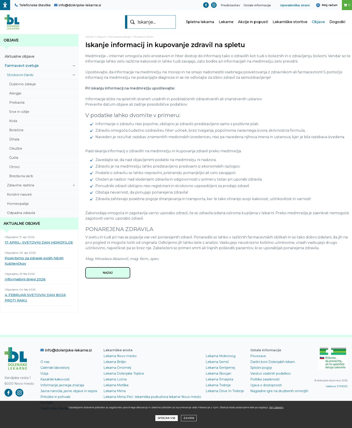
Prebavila (42, 109)
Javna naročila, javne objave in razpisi (68, 397)
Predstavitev (230, 5)
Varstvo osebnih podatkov (270, 380)
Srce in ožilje (42, 118)
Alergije (42, 100)
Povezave (258, 362)
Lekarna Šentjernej (220, 374)
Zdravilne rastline (41, 192)
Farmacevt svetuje (40, 72)
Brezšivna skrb (42, 183)
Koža (42, 127)
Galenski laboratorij (54, 374)
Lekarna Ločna (115, 386)
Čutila (42, 164)
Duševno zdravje (42, 91)
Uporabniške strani (295, 5)
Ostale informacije (257, 5)
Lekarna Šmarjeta (219, 386)
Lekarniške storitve (290, 25)
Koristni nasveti (41, 201)
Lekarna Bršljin (114, 368)
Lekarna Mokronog (220, 362)
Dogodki (337, 25)
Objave (318, 25)
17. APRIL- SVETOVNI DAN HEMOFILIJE (39, 249)
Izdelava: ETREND (337, 392)
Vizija (44, 380)
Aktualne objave (40, 63)
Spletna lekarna (200, 25)
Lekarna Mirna (114, 397)
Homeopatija (41, 210)
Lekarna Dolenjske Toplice (123, 380)
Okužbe (42, 155)
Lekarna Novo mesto (120, 362)
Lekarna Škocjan (218, 380)
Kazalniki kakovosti (55, 386)
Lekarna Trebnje (218, 392)
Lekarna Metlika (115, 392)
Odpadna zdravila (41, 219)
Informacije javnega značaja (62, 392)
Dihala (42, 146)
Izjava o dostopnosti (266, 392)
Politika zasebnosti (264, 386)
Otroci (42, 173)
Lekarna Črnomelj (117, 374)
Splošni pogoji (261, 374)
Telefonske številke (33, 5)
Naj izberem (276, 407)
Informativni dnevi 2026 (25, 286)
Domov (90, 43)
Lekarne (226, 25)
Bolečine (42, 137)
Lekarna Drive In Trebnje (225, 397)
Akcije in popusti (253, 25)
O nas (44, 368)
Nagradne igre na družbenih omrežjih (279, 397)
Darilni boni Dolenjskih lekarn (272, 368)
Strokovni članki (41, 81)
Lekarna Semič (217, 368)
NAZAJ (107, 280)
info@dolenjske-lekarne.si (77, 5)
